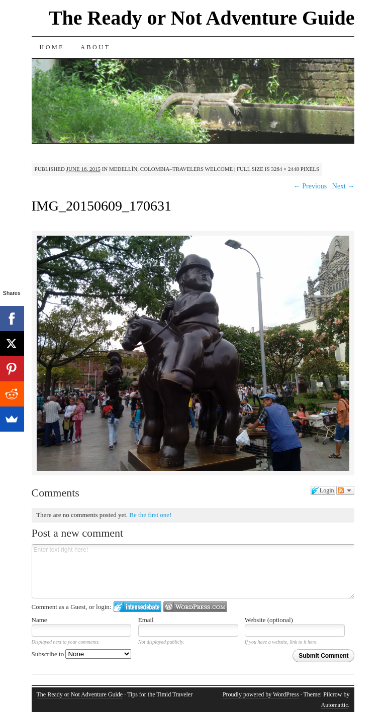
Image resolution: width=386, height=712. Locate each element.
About (95, 47)
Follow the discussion (345, 490)
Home (52, 47)
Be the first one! (150, 515)
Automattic (334, 704)
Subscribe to (82, 654)
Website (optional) (269, 620)
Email (146, 620)
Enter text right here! (193, 571)
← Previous (310, 186)
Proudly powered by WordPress (261, 694)
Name (39, 620)
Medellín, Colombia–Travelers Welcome (171, 169)
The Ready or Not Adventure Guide (202, 18)
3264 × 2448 (285, 169)
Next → (343, 186)
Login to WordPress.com (195, 606)
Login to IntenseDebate (137, 606)
